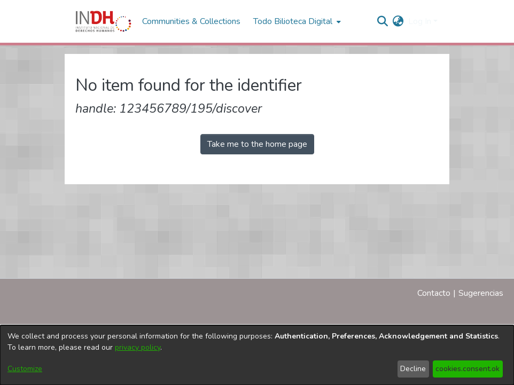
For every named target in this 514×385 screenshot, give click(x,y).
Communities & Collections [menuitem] (191, 21)
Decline (413, 369)
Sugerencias (480, 293)
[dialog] (257, 355)
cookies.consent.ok (467, 369)
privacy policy (137, 347)
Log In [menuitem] (419, 21)
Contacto (433, 293)
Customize (24, 369)
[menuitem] (398, 21)
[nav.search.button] (383, 21)
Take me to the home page (257, 144)
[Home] (103, 21)
